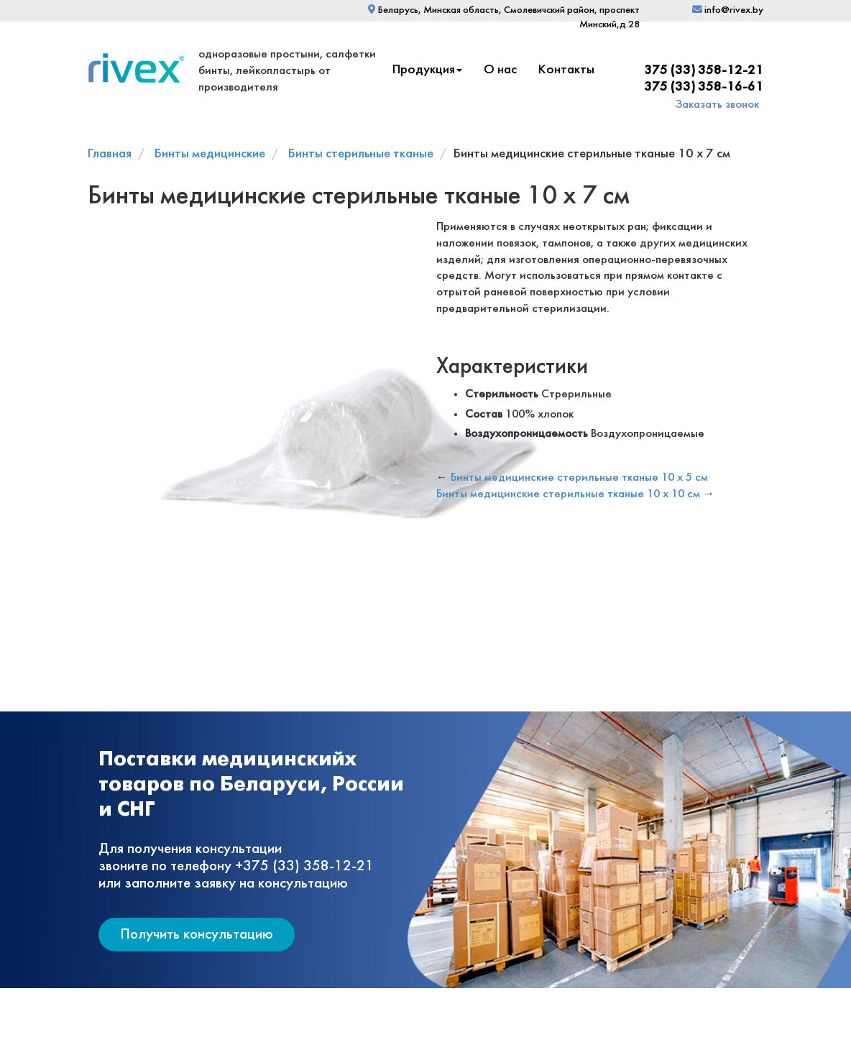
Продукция (427, 70)
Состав (483, 414)
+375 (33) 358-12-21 (700, 71)
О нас (500, 70)
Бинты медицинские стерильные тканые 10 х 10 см (568, 494)
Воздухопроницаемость (526, 433)
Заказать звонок (717, 104)
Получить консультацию (196, 934)
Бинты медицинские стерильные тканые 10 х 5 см (579, 477)
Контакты (566, 70)
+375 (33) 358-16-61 (700, 87)
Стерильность (501, 394)
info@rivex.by (727, 10)
